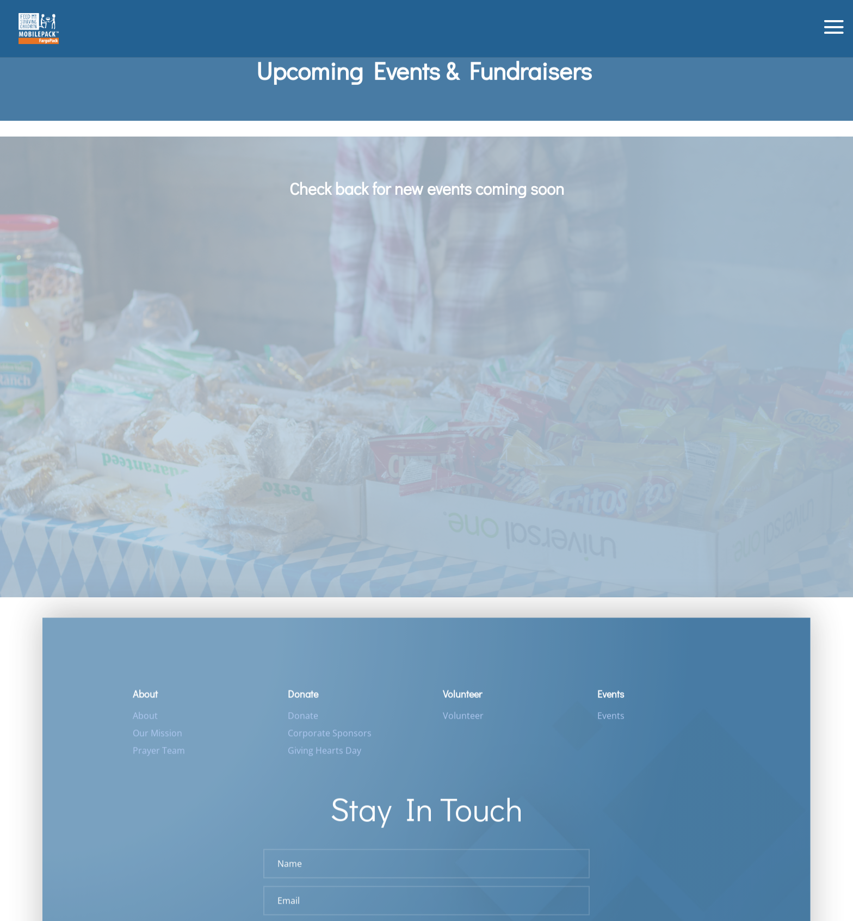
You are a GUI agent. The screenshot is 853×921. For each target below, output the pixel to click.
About (145, 720)
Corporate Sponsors (330, 738)
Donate (303, 720)
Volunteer (463, 720)
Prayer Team (159, 755)
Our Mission (157, 738)
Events (611, 720)
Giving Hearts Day (324, 755)
